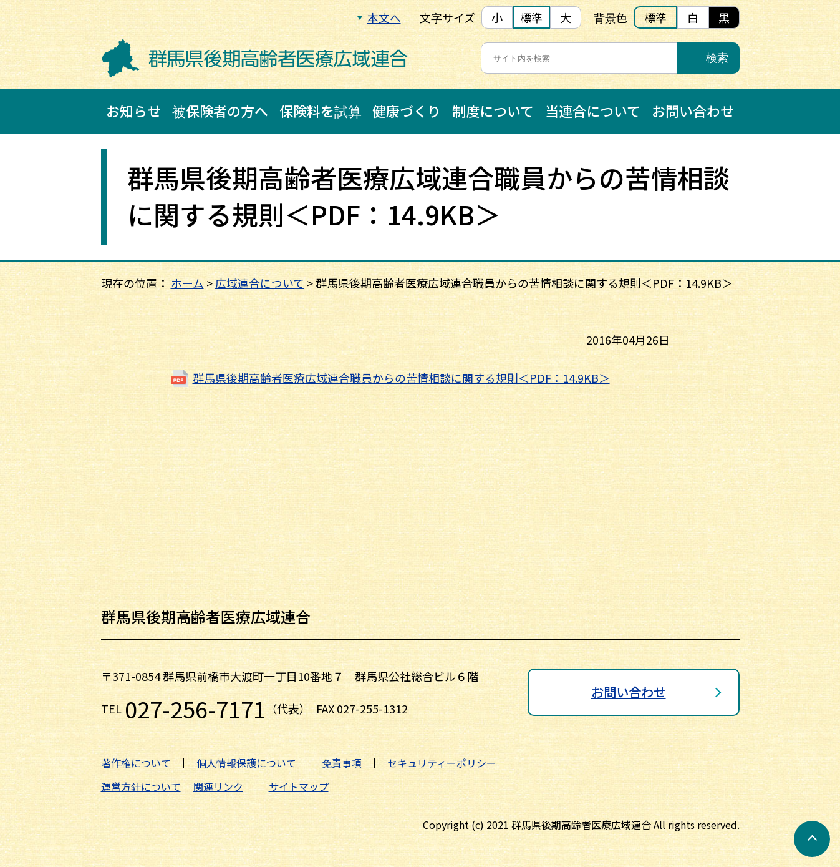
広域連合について (259, 283)
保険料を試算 (320, 110)
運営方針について (141, 786)
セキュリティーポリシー (441, 762)
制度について (493, 110)
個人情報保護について (246, 762)
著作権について (136, 762)
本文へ (384, 17)
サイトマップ (299, 786)
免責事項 (342, 762)
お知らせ (133, 110)
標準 (531, 17)
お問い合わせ (693, 110)
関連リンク (218, 786)
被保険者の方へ (220, 110)
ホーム (187, 283)
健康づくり (406, 110)
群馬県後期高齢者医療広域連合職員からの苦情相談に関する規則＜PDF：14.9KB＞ (401, 378)
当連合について (592, 110)
